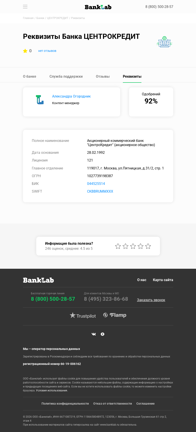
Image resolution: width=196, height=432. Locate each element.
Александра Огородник (71, 96)
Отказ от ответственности (112, 403)
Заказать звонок (151, 300)
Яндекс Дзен (102, 334)
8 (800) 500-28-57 (159, 7)
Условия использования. (52, 390)
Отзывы (103, 76)
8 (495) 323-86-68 (106, 299)
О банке (29, 76)
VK (93, 334)
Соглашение (145, 403)
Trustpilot (82, 315)
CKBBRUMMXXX (100, 191)
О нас (141, 280)
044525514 (96, 184)
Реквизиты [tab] (132, 76)
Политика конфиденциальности (65, 403)
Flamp (115, 315)
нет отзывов (47, 51)
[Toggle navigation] (25, 6)
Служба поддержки (66, 76)
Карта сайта (163, 280)
